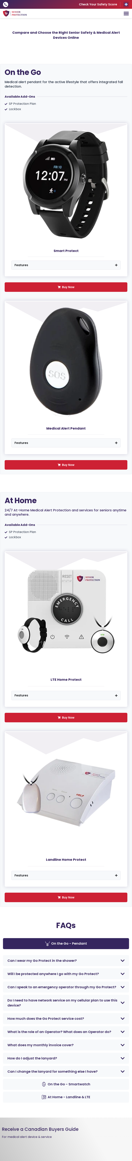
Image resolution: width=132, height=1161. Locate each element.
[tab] (66, 943)
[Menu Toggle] (126, 13)
